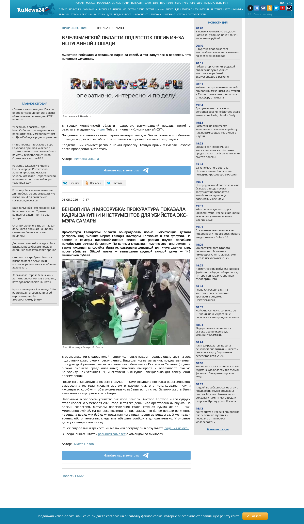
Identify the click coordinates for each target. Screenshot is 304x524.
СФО (192, 3)
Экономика (90, 9)
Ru (282, 2)
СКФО (178, 3)
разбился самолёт (112, 434)
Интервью (169, 14)
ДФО (199, 3)
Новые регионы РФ (215, 3)
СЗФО (148, 3)
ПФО (162, 3)
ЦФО (155, 3)
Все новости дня (218, 429)
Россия (80, 3)
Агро (84, 14)
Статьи (181, 14)
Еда (177, 9)
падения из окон (176, 428)
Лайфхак (155, 14)
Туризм (75, 14)
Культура (238, 9)
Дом (109, 14)
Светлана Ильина (86, 159)
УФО (185, 3)
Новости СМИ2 (73, 476)
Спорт (169, 9)
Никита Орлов (83, 444)
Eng (289, 2)
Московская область (109, 3)
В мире (63, 9)
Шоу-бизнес (141, 14)
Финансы (115, 9)
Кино (93, 14)
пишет (101, 129)
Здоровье (187, 9)
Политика (75, 9)
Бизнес (103, 9)
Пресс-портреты (197, 14)
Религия (64, 14)
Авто (227, 9)
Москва (90, 3)
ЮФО (170, 3)
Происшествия (145, 9)
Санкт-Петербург (133, 3)
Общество (128, 9)
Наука (160, 9)
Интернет (216, 9)
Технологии (202, 9)
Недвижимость (123, 14)
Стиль (101, 14)
